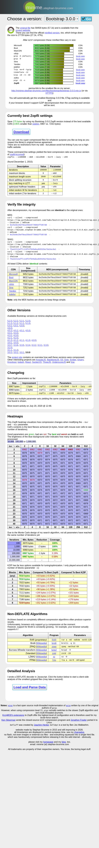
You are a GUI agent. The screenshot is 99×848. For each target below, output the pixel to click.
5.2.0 (27, 325)
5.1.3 (9, 328)
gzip (68, 712)
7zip (54, 666)
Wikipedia (41, 649)
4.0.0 (34, 345)
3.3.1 (39, 349)
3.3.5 (21, 349)
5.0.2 (9, 330)
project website (23, 30)
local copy (80, 56)
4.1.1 (21, 345)
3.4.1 (9, 347)
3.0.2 (15, 357)
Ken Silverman (8, 727)
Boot (11, 281)
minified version (52, 33)
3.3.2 (34, 349)
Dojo (66, 364)
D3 (61, 364)
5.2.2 (15, 325)
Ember (73, 364)
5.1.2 (15, 328)
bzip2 (54, 656)
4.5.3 (9, 335)
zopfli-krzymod (17, 154)
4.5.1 (21, 335)
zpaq (54, 652)
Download (21, 132)
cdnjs (11, 288)
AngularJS (41, 364)
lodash (21, 366)
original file (25, 28)
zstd (54, 659)
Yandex (12, 295)
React (28, 366)
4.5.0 (27, 335)
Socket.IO (37, 366)
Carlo (27, 538)
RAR (54, 645)
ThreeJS (47, 366)
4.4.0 (15, 337)
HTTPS (49, 93)
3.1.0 (15, 354)
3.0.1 (21, 357)
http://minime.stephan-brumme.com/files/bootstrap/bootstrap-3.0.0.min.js (46, 91)
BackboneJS (53, 364)
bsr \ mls (14, 451)
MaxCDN (13, 285)
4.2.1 (9, 342)
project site (17, 362)
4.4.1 (9, 337)
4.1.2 (15, 345)
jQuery (80, 364)
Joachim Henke (41, 732)
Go (86, 19)
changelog (79, 739)
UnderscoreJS (59, 366)
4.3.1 (9, 340)
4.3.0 (15, 340)
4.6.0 (9, 332)
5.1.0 (27, 328)
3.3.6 (15, 349)
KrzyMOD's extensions (13, 722)
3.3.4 (27, 349)
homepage (48, 749)
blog (64, 749)
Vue (72, 366)
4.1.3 (9, 345)
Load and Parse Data (30, 694)
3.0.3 (9, 357)
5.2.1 (21, 325)
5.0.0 (21, 330)
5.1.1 (21, 328)
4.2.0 (15, 342)
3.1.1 (9, 354)
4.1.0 (27, 345)
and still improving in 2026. (70, 737)
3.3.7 (9, 349)
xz (54, 663)
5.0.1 (15, 330)
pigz (10, 712)
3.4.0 (15, 347)
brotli (54, 649)
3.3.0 (46, 349)
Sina (11, 292)
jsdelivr (36, 124)
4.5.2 (15, 335)
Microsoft (13, 278)
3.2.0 (9, 352)
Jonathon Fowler (79, 727)
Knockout (11, 366)
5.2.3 (9, 325)
